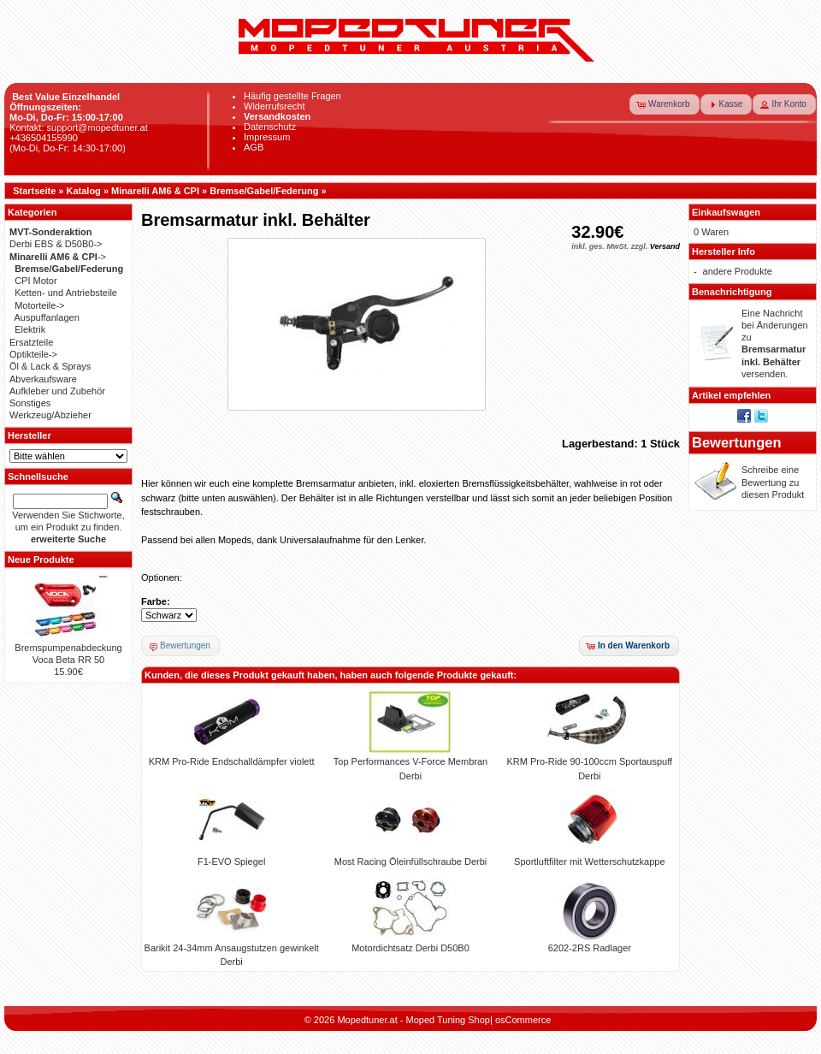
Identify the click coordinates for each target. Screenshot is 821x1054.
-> (57, 257)
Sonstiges (29, 403)
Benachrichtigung (732, 292)
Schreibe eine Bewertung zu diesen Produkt (772, 482)
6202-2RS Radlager (589, 948)
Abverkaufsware (43, 379)
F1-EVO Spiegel (231, 861)
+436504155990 (43, 138)
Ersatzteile (31, 342)
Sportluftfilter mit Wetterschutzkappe (589, 861)
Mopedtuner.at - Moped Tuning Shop (413, 1020)
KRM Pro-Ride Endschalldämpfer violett (232, 761)
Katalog (84, 191)
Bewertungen (737, 442)
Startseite (34, 191)
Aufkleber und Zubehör (57, 391)
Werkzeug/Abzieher (50, 415)
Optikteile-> (33, 354)
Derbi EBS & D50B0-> (56, 244)
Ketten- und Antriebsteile (66, 292)
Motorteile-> (39, 305)
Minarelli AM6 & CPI (155, 191)
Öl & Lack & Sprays (50, 366)
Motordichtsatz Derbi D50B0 (410, 948)
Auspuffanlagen (47, 317)
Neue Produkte (41, 559)
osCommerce (523, 1020)
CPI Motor (36, 280)
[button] (664, 104)
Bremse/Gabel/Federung (264, 191)
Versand (665, 246)
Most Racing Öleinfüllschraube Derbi (410, 861)
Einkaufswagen (726, 212)
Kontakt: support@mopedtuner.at (78, 127)
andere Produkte (737, 271)
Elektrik (30, 329)
